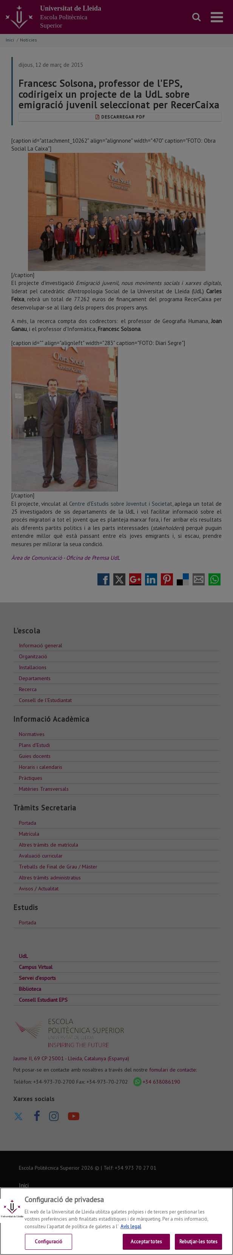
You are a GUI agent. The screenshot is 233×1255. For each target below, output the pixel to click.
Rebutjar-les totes (198, 1241)
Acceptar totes (146, 1241)
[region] (116, 1221)
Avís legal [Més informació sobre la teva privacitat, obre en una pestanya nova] (130, 1226)
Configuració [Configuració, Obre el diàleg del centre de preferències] (49, 1241)
